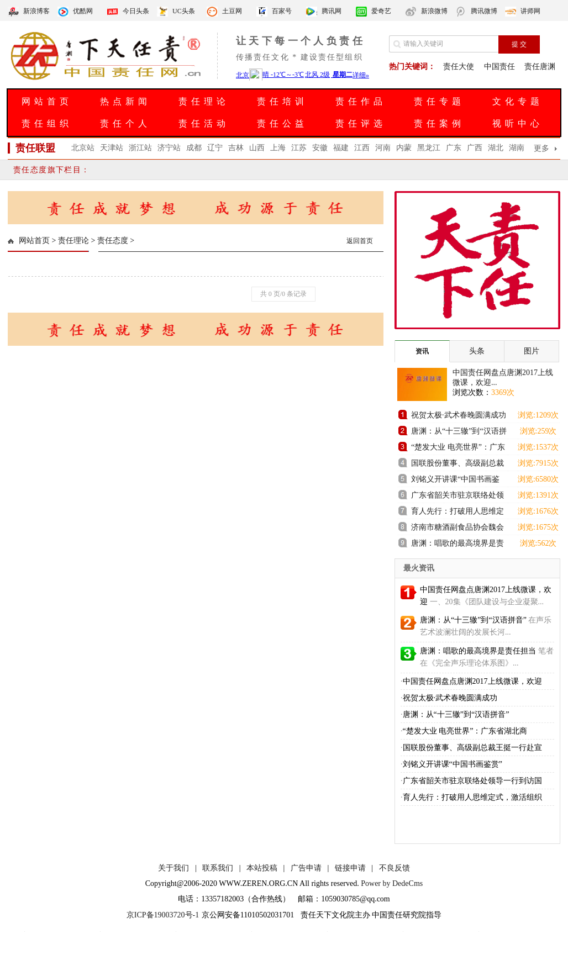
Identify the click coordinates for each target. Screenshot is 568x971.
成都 (194, 148)
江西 (362, 148)
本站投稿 (261, 868)
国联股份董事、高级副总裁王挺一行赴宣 (472, 747)
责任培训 (282, 101)
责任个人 (125, 123)
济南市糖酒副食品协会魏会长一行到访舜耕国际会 (457, 529)
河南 (383, 148)
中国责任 (499, 66)
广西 (474, 148)
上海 (278, 148)
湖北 (495, 148)
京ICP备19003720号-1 (163, 915)
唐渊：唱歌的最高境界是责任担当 (457, 545)
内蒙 (404, 148)
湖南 (516, 148)
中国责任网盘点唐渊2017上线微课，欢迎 (472, 681)
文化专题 (517, 101)
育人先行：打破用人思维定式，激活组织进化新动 (457, 513)
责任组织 (47, 123)
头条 (477, 351)
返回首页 (359, 241)
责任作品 (360, 101)
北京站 (82, 148)
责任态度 (112, 240)
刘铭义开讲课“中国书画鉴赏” (455, 481)
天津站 (111, 148)
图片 (531, 351)
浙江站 (140, 148)
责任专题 (439, 101)
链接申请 (350, 868)
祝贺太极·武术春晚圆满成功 (458, 415)
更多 (541, 148)
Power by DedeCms (392, 883)
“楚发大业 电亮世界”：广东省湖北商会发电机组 (458, 449)
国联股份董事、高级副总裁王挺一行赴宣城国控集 (457, 465)
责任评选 (360, 123)
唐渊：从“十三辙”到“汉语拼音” (459, 433)
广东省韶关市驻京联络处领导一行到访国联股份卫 (457, 497)
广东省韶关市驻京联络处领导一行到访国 (472, 781)
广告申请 (306, 868)
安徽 (320, 148)
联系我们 (217, 868)
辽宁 (215, 148)
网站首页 (47, 101)
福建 (341, 148)
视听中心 (517, 123)
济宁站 (169, 148)
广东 (453, 148)
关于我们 (173, 868)
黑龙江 (428, 148)
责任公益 (282, 123)
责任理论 (203, 101)
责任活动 (203, 123)
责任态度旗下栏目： (51, 170)
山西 (257, 148)
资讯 (422, 351)
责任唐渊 (539, 66)
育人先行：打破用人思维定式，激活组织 (472, 797)
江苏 (299, 148)
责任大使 (458, 66)
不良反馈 (394, 868)
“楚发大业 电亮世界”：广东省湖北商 (465, 731)
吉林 (236, 148)
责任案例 (439, 123)
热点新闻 (125, 101)
